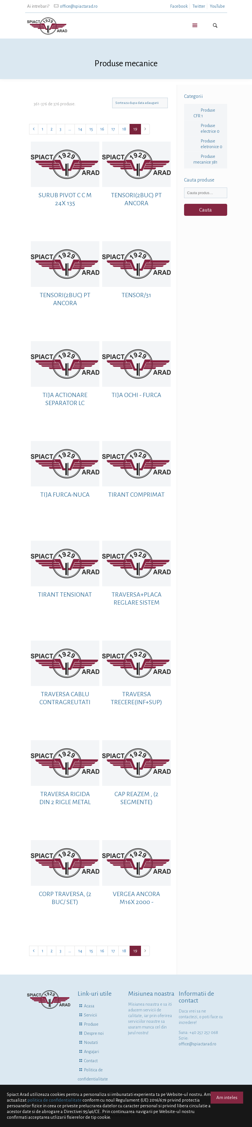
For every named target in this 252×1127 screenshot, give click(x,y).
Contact (91, 1060)
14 (80, 129)
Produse (91, 1024)
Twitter (198, 6)
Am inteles (226, 1097)
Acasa (89, 1006)
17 (113, 129)
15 (91, 129)
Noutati (91, 1042)
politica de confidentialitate (54, 1100)
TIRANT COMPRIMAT (136, 494)
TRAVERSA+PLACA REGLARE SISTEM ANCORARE (137, 602)
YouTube (217, 6)
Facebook (179, 6)
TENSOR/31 (136, 295)
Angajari (91, 1051)
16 (102, 129)
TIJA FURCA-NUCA (65, 494)
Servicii (90, 1015)
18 (124, 129)
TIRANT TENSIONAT (65, 594)
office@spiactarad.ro (79, 6)
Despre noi (94, 1033)
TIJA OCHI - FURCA (136, 395)
